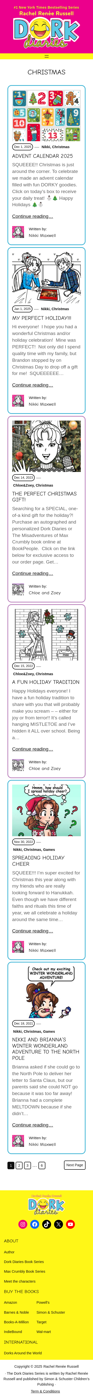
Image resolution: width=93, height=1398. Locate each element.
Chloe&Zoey (23, 485)
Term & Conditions (45, 1391)
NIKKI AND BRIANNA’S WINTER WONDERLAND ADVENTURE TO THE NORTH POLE (45, 1049)
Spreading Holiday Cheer (38, 861)
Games (49, 850)
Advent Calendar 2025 (42, 156)
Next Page (74, 1165)
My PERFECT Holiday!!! (41, 318)
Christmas (60, 147)
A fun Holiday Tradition (45, 682)
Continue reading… (32, 216)
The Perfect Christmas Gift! (44, 497)
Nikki (45, 147)
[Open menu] (47, 56)
